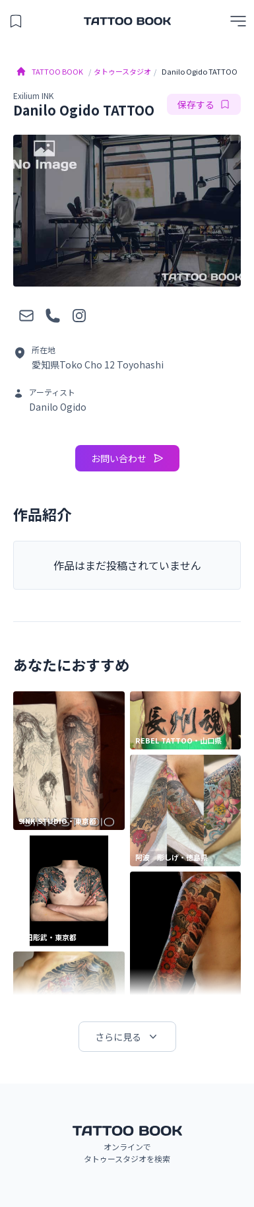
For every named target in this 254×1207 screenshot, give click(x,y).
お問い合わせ (127, 458)
